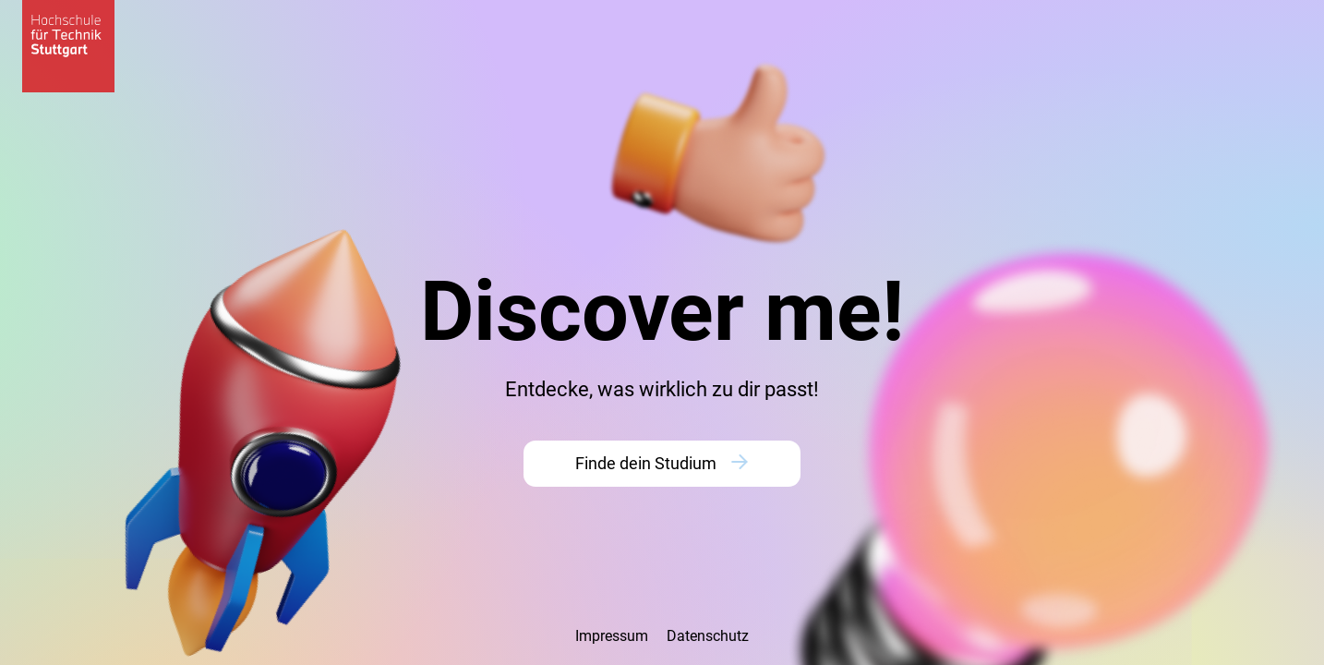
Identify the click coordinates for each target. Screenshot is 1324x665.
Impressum (611, 636)
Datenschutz (708, 636)
